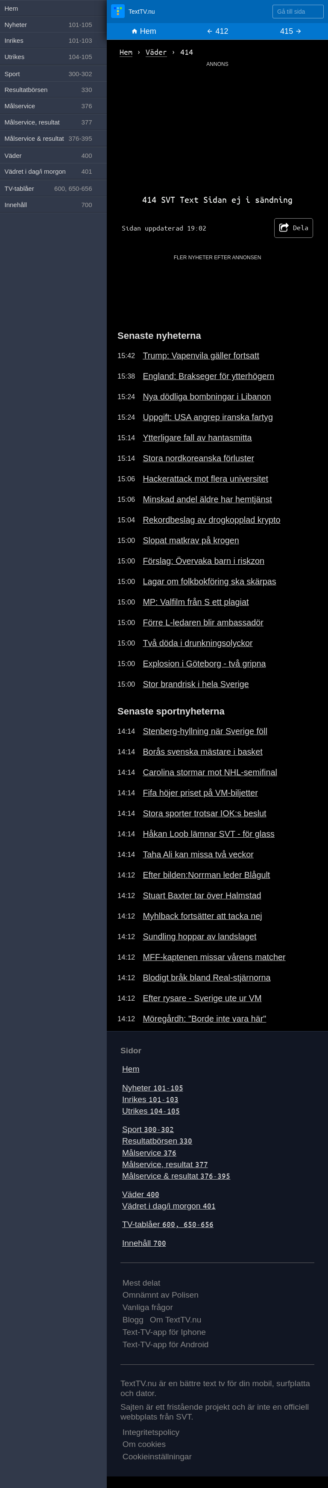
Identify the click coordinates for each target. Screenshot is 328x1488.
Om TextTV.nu (176, 1319)
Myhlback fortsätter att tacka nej (202, 916)
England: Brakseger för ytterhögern (208, 376)
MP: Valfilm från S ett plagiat (196, 602)
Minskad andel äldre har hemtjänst (207, 499)
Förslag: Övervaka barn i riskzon (203, 561)
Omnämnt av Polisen (161, 1294)
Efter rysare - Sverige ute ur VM (202, 998)
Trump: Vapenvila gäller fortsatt (201, 355)
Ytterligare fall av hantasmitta (197, 437)
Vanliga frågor (148, 1307)
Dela (293, 228)
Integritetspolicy (151, 1432)
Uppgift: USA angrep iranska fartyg (208, 417)
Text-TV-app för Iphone (164, 1332)
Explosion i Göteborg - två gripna (204, 663)
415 (291, 31)
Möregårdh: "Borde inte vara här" (204, 1018)
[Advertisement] (217, 128)
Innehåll (144, 1243)
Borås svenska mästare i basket (202, 751)
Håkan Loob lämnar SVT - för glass (209, 834)
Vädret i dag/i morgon (169, 1205)
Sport (148, 1129)
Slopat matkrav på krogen (191, 540)
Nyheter (152, 1087)
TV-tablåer (168, 1224)
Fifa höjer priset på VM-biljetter (200, 792)
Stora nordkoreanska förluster (198, 458)
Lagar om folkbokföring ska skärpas (209, 581)
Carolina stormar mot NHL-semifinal (210, 772)
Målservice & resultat (176, 1175)
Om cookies (144, 1444)
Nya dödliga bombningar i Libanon (207, 396)
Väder (140, 1194)
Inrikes (150, 1099)
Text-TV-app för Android (166, 1344)
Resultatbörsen (157, 1140)
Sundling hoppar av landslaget (199, 936)
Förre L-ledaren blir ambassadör (203, 622)
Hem (143, 31)
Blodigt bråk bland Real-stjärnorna (206, 977)
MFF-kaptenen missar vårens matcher (214, 957)
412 (217, 31)
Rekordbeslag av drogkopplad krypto (211, 520)
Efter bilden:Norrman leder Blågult (206, 875)
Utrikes (151, 1110)
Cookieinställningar (157, 1456)
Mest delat (142, 1282)
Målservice (149, 1152)
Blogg (133, 1319)
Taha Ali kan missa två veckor (198, 854)
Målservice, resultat (165, 1164)
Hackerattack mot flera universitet (205, 478)
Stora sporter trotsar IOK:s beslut (204, 813)
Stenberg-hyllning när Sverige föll (205, 731)
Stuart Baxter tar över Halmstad (202, 895)
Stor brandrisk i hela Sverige (196, 684)
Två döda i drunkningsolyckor (197, 643)
